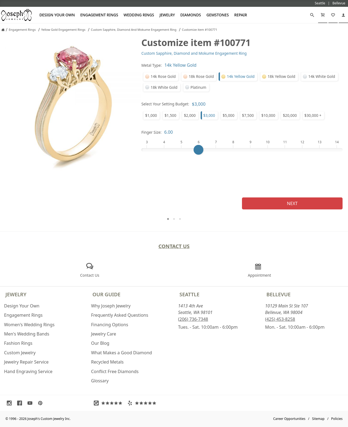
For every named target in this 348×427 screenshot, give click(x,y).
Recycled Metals (107, 362)
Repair (240, 14)
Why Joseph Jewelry (110, 306)
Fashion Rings (18, 343)
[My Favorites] (333, 15)
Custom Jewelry (20, 353)
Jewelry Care (103, 334)
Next (292, 203)
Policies (337, 418)
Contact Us (174, 246)
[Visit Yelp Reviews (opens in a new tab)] (143, 403)
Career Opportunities (289, 418)
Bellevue (278, 294)
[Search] (312, 15)
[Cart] (322, 15)
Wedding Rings (139, 14)
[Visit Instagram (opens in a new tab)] (10, 403)
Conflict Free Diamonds (115, 371)
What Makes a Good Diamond (121, 353)
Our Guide (106, 294)
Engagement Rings (99, 14)
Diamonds (190, 14)
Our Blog (100, 343)
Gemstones (217, 14)
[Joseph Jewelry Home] (3, 29)
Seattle (189, 294)
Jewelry (167, 14)
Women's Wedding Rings (29, 325)
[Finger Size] (242, 150)
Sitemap (318, 418)
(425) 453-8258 (280, 319)
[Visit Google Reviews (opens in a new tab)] (109, 403)
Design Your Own (57, 14)
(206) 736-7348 (193, 319)
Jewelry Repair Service (26, 362)
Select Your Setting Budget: (165, 103)
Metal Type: (151, 65)
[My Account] (343, 15)
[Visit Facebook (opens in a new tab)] (21, 403)
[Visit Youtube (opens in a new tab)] (31, 403)
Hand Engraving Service (28, 371)
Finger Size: (151, 132)
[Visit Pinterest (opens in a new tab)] (41, 403)
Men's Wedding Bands (26, 334)
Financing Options (109, 325)
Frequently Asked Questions (119, 315)
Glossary (100, 381)
